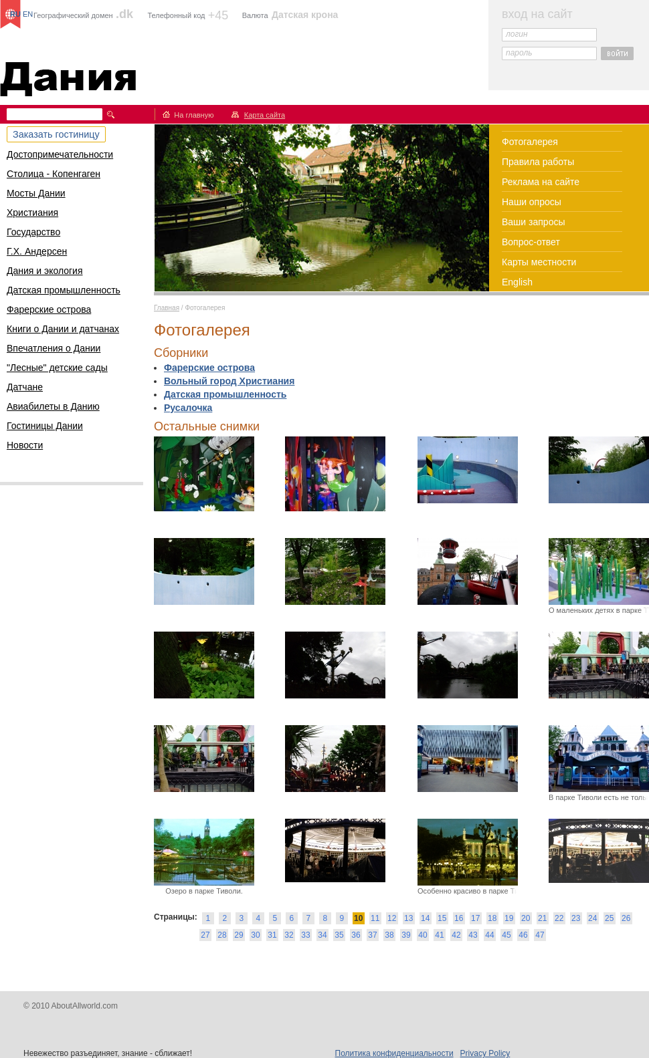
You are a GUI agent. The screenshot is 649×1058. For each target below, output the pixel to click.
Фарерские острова (49, 309)
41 (439, 935)
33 (305, 935)
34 (322, 935)
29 (238, 935)
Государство (33, 232)
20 (525, 918)
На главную (193, 115)
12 (391, 918)
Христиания (32, 212)
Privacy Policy (485, 1053)
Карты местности (539, 262)
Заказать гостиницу (56, 134)
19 (508, 918)
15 (442, 918)
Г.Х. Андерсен (37, 251)
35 (339, 935)
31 (272, 935)
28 (221, 935)
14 (425, 918)
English (517, 282)
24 (592, 918)
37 (372, 935)
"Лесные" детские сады (57, 367)
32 (288, 935)
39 (405, 935)
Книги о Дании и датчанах (63, 328)
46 (523, 935)
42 (456, 935)
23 (575, 918)
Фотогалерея (530, 141)
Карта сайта (264, 115)
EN (28, 14)
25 (609, 918)
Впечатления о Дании (53, 348)
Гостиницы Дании (45, 425)
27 (205, 935)
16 (458, 918)
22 (559, 918)
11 (375, 918)
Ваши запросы (533, 222)
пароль (519, 52)
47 (539, 935)
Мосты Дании (36, 193)
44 (489, 935)
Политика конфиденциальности (394, 1053)
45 (506, 935)
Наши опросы (531, 201)
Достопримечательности (60, 154)
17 (475, 918)
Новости (25, 445)
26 (626, 918)
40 (422, 935)
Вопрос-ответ (531, 242)
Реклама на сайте (540, 181)
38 (389, 935)
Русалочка (188, 407)
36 (355, 935)
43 (472, 935)
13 (408, 918)
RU (15, 14)
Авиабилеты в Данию (53, 406)
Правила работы (538, 161)
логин (517, 34)
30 (255, 935)
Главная (166, 307)
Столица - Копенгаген (53, 173)
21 (542, 918)
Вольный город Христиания (229, 381)
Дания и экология (45, 270)
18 (492, 918)
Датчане (25, 387)
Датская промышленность (63, 290)
